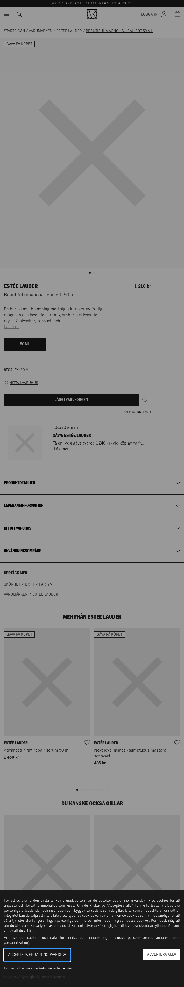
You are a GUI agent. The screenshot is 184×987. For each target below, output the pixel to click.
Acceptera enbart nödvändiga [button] (37, 954)
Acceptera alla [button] (161, 954)
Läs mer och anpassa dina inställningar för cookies (38, 968)
